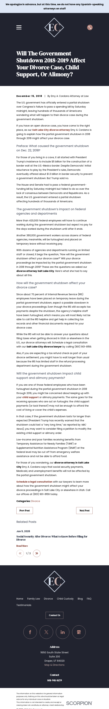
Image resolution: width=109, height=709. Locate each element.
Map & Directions (54, 665)
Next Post (84, 510)
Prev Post (25, 510)
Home (19, 598)
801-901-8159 (54, 680)
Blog (80, 598)
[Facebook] (30, 632)
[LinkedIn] (62, 632)
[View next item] (37, 553)
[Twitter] (46, 632)
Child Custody (65, 598)
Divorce (35, 501)
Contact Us (54, 615)
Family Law (33, 598)
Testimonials (23, 605)
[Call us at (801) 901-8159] (90, 27)
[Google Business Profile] (79, 632)
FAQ (89, 598)
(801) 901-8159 (83, 346)
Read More (22, 546)
